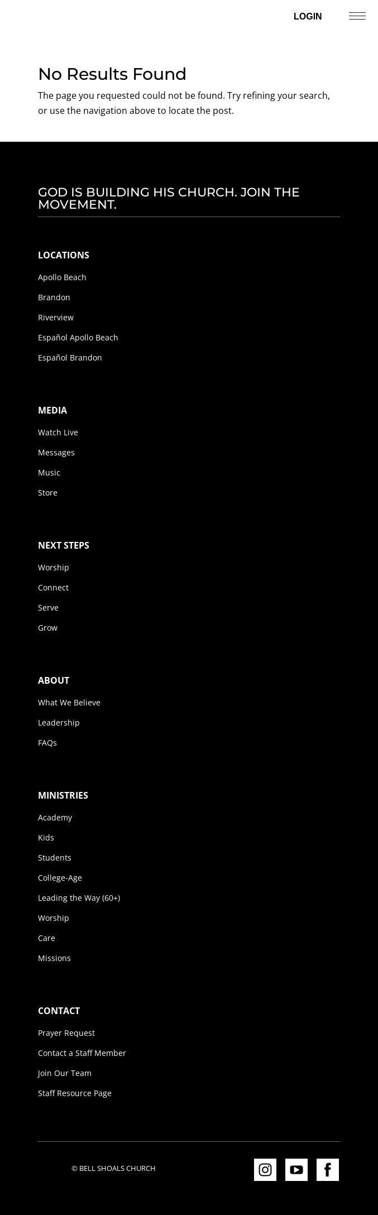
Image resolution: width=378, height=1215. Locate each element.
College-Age (60, 877)
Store (48, 492)
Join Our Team (65, 1073)
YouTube (296, 1170)
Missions (54, 958)
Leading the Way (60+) (79, 897)
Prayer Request (66, 1032)
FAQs (47, 742)
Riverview (56, 317)
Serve (48, 607)
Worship (53, 567)
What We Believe (69, 702)
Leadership (59, 722)
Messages (56, 452)
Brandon (54, 297)
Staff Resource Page (75, 1093)
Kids (46, 837)
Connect (53, 587)
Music (49, 472)
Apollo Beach (62, 277)
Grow (48, 627)
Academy (55, 817)
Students (54, 857)
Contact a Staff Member (82, 1053)
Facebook (328, 1170)
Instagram (265, 1170)
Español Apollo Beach (78, 337)
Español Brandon (70, 357)
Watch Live (58, 432)
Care (46, 938)
